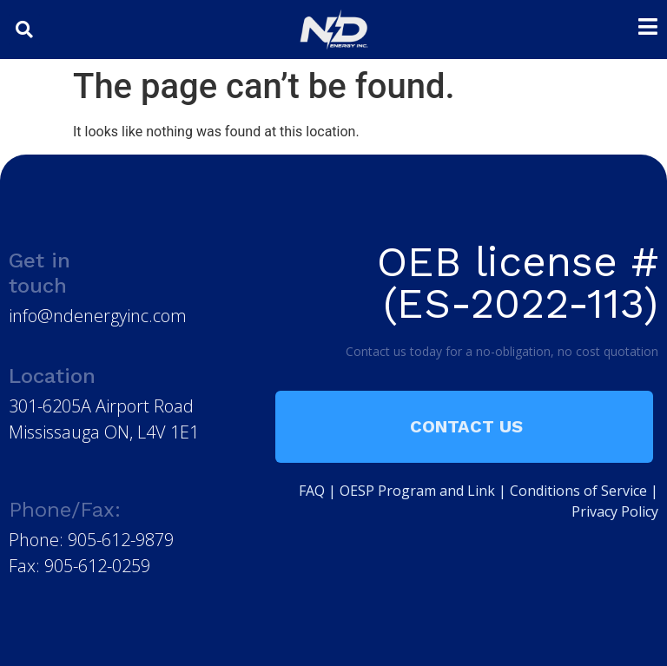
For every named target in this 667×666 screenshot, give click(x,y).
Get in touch (39, 273)
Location (52, 376)
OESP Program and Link (417, 490)
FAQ (312, 490)
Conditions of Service (578, 490)
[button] (24, 29)
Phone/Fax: (65, 510)
